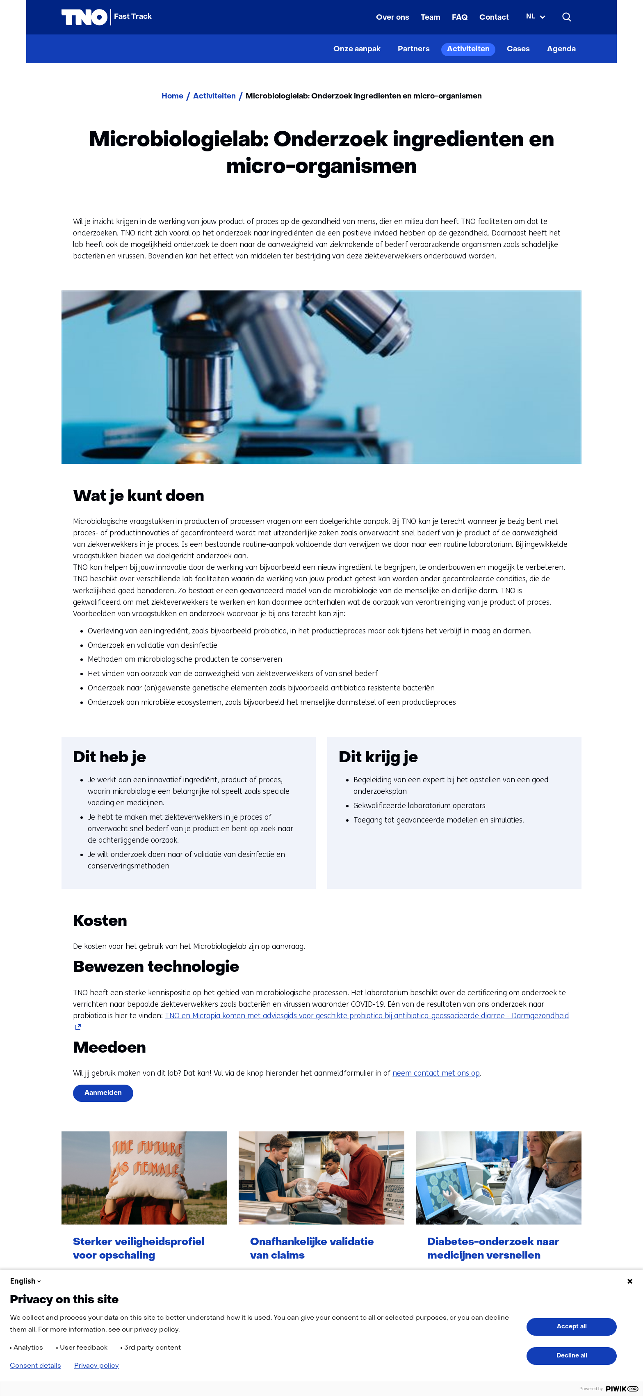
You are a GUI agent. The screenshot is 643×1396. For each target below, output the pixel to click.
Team (430, 17)
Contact (494, 17)
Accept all (572, 1327)
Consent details (35, 1366)
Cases (518, 49)
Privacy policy (96, 1366)
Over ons (392, 17)
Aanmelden (103, 1093)
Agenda (561, 49)
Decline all (571, 1356)
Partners (414, 49)
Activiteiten (468, 49)
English (26, 1281)
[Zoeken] (567, 17)
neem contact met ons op (436, 1073)
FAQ (460, 17)
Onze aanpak (357, 49)
